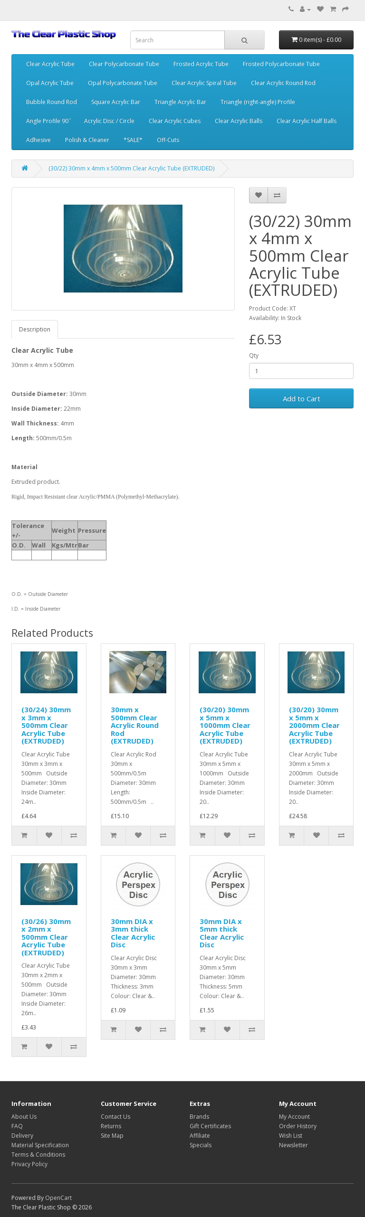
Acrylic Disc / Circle (109, 121)
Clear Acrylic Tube (50, 64)
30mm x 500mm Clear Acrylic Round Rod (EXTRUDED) (135, 725)
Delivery (22, 1136)
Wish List (290, 1136)
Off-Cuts (168, 140)
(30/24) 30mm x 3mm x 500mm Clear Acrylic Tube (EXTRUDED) (46, 725)
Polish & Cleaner (87, 140)
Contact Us (115, 1117)
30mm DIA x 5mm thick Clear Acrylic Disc (222, 933)
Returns (111, 1126)
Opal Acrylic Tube (50, 83)
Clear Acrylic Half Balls (306, 121)
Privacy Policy (29, 1164)
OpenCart (58, 1198)
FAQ (17, 1126)
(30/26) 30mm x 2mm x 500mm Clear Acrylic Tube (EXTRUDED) (46, 936)
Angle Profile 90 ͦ (48, 121)
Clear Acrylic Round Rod (283, 83)
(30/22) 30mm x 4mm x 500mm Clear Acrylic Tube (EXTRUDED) (131, 168)
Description (34, 329)
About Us (24, 1117)
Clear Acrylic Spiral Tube (204, 83)
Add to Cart (301, 398)
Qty (254, 355)
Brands (199, 1117)
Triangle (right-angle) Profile (258, 102)
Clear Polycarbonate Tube (124, 64)
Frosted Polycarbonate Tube (281, 64)
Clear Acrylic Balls (238, 121)
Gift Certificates (210, 1126)
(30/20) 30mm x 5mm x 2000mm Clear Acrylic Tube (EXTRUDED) (314, 725)
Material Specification (40, 1145)
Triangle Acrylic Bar (180, 102)
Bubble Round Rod (51, 102)
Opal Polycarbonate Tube (122, 83)
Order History (298, 1126)
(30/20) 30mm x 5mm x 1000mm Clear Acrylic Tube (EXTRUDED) (225, 725)
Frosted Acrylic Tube (201, 64)
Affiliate (200, 1136)
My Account (294, 1117)
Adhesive (38, 140)
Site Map (112, 1136)
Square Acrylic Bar (115, 102)
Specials (200, 1145)
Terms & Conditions (38, 1155)
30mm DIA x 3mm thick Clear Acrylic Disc (133, 933)
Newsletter (293, 1145)
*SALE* (133, 140)
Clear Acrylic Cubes (175, 121)
